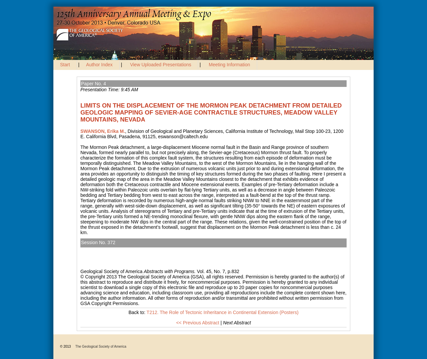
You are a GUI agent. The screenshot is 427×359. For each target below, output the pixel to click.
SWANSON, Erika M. (102, 131)
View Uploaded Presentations (160, 64)
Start (65, 64)
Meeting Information (229, 64)
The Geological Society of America (100, 346)
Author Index (99, 64)
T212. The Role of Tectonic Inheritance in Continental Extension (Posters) (161, 250)
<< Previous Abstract (197, 322)
